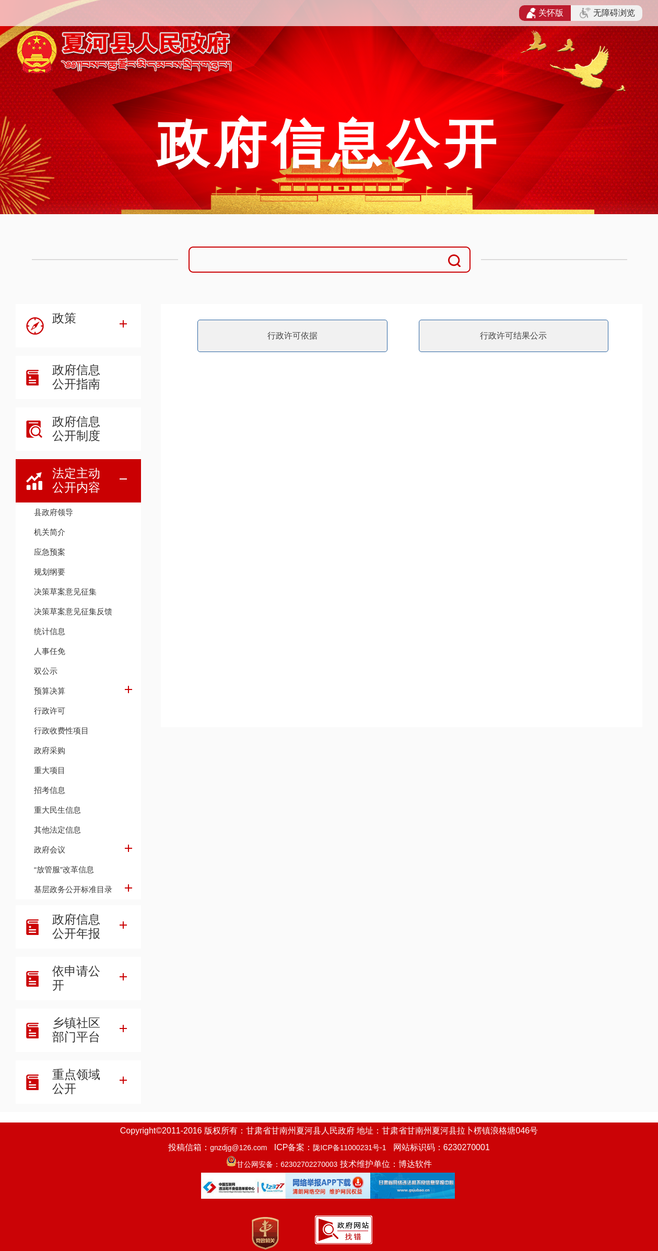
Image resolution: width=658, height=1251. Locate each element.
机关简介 (49, 532)
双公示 (45, 671)
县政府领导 (53, 512)
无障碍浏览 (607, 13)
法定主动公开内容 (76, 480)
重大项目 (49, 770)
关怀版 (544, 13)
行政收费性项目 (61, 730)
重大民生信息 (57, 809)
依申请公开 (76, 978)
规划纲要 (49, 571)
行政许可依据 (292, 335)
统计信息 (49, 631)
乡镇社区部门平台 (76, 1030)
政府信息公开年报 (76, 926)
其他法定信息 (57, 829)
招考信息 (49, 790)
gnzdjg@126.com (238, 1147)
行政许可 (49, 710)
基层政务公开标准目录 (73, 889)
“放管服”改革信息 (64, 869)
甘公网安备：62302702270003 (287, 1164)
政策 (64, 318)
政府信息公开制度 (76, 428)
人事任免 (49, 651)
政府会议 (49, 849)
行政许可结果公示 (513, 335)
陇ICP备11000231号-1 (349, 1147)
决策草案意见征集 (65, 591)
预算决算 (49, 690)
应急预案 (49, 551)
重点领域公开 (76, 1081)
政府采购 (49, 750)
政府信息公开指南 (76, 377)
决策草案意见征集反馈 (73, 611)
